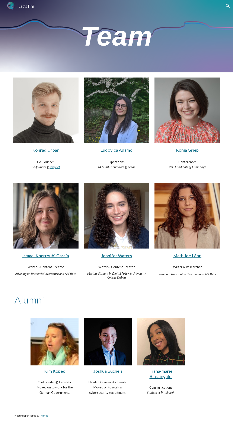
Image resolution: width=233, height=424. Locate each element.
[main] (116, 36)
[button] (228, 6)
